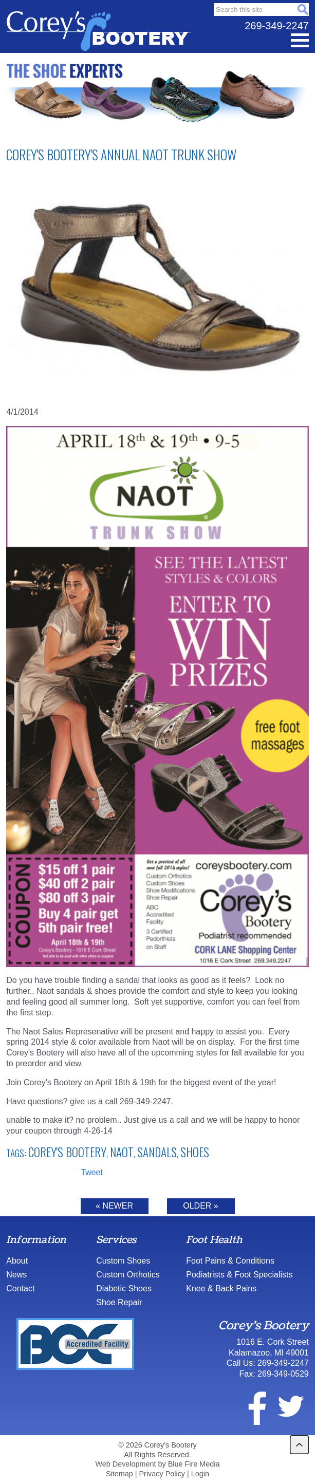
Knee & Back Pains (221, 1288)
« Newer (114, 1205)
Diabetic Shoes (124, 1288)
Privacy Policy (162, 1474)
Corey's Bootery (67, 1152)
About (17, 1260)
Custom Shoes (123, 1260)
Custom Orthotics (128, 1274)
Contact (20, 1288)
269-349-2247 (277, 25)
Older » (200, 1205)
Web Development (125, 1464)
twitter (290, 1406)
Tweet (92, 1172)
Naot (122, 1152)
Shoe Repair (119, 1302)
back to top (299, 1444)
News (16, 1274)
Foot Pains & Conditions (230, 1260)
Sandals (157, 1152)
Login (200, 1474)
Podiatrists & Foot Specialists (239, 1274)
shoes (194, 1152)
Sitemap (119, 1474)
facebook (250, 1406)
